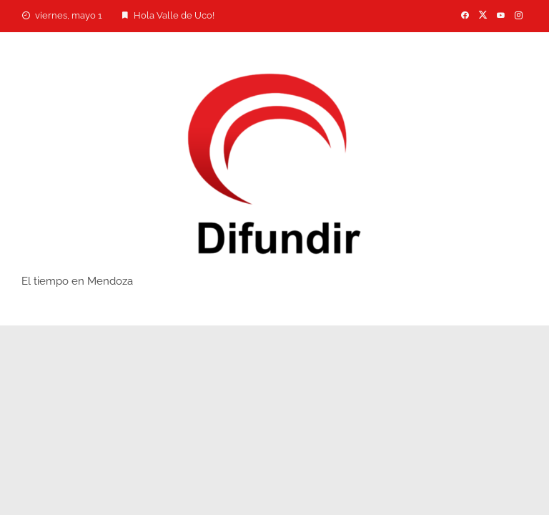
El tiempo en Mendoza (77, 281)
